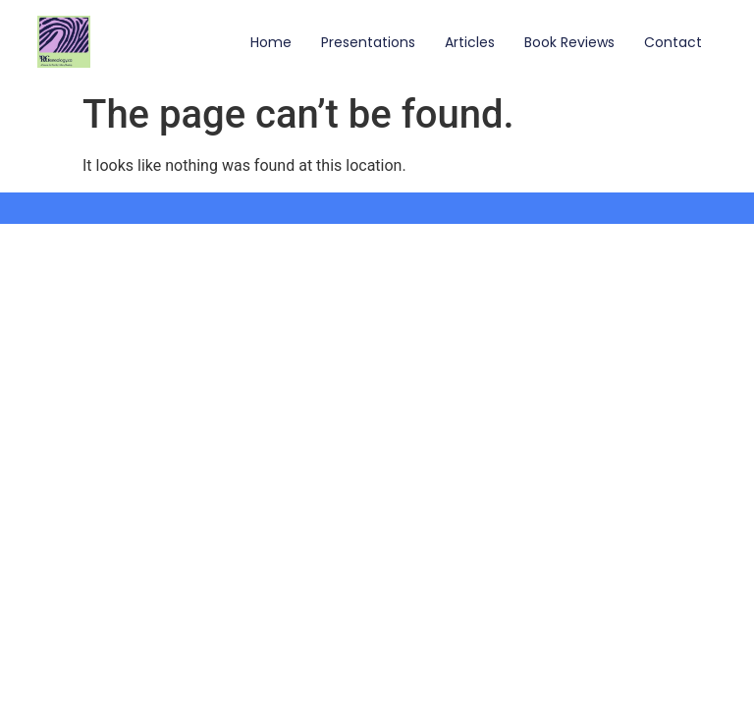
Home (271, 42)
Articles (470, 42)
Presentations (368, 42)
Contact (673, 42)
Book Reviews (569, 42)
